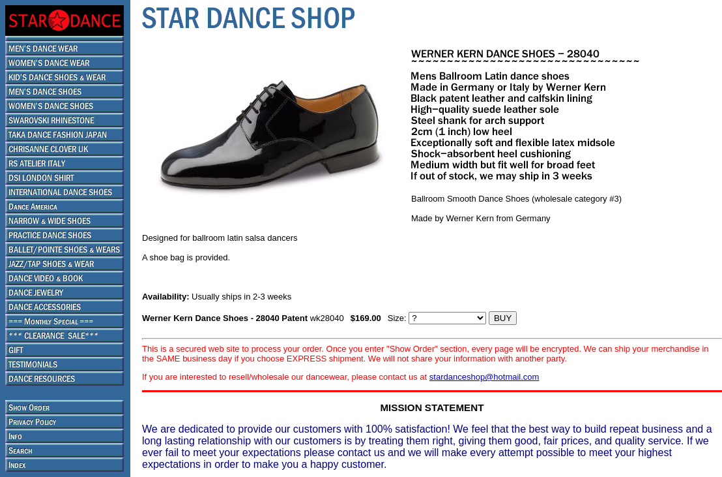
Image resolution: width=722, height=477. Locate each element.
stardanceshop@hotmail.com (484, 377)
